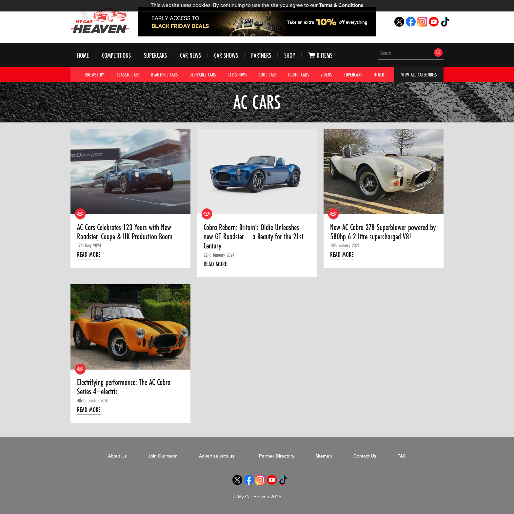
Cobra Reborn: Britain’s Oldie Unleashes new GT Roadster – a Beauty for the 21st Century (253, 237)
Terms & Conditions (341, 5)
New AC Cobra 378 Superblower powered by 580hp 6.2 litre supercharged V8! (383, 232)
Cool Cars (268, 74)
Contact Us (364, 456)
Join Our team (163, 456)
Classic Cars (128, 74)
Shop (289, 55)
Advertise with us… (218, 456)
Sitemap (323, 456)
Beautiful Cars (164, 74)
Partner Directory (276, 456)
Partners (261, 55)
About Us (117, 456)
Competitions (116, 55)
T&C (402, 456)
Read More (89, 254)
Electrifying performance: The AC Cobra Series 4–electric (123, 387)
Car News (190, 55)
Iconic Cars (298, 74)
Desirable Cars (202, 74)
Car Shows (226, 55)
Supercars (155, 55)
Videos (326, 74)
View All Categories (419, 74)
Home (83, 55)
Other (379, 74)
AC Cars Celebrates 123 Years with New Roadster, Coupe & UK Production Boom (124, 232)
